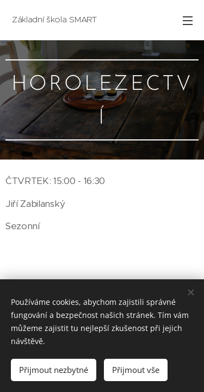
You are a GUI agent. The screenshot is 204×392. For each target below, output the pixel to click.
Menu (188, 20)
